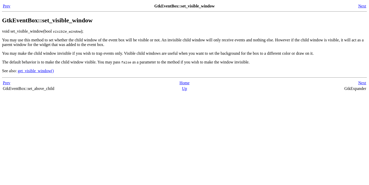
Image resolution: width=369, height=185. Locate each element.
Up (184, 88)
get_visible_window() (36, 71)
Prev (6, 6)
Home (184, 83)
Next (362, 6)
